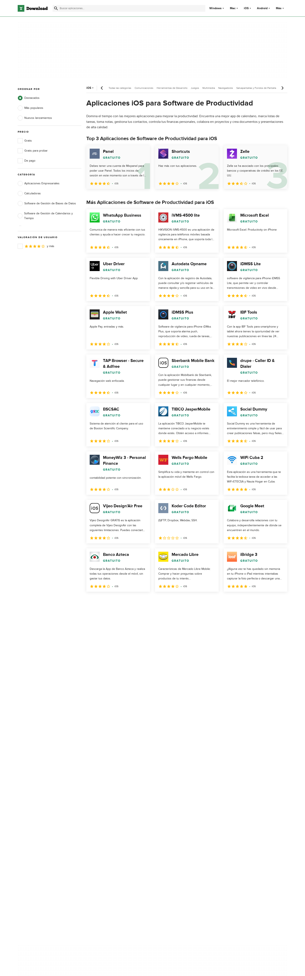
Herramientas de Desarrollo (172, 88)
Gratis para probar (33, 150)
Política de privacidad (182, 796)
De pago (26, 160)
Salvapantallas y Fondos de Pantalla (256, 88)
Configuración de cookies (185, 829)
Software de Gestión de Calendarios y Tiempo (45, 216)
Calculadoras (29, 193)
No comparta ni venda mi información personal (185, 819)
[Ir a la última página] (278, 601)
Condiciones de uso (181, 803)
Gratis (25, 140)
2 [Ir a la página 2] (101, 601)
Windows (215, 8)
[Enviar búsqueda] (56, 8)
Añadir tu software (105, 803)
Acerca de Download (106, 796)
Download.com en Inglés (109, 817)
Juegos (195, 88)
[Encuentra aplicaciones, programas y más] (129, 8)
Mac (233, 8)
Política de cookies (180, 810)
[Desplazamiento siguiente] (282, 88)
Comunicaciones (144, 88)
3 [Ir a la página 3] (112, 601)
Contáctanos (101, 810)
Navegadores (225, 88)
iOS (246, 8)
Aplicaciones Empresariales (39, 183)
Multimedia (208, 88)
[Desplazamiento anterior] (102, 88)
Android (262, 8)
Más (280, 8)
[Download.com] (33, 8)
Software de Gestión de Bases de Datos (47, 203)
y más (36, 246)
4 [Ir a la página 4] (123, 601)
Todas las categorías (120, 88)
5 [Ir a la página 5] (134, 601)
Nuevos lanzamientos (35, 118)
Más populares (30, 108)
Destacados (29, 97)
